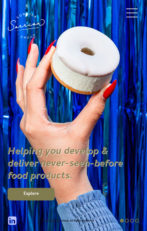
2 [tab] (127, 221)
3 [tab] (132, 221)
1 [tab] (122, 221)
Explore (31, 194)
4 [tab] (137, 221)
